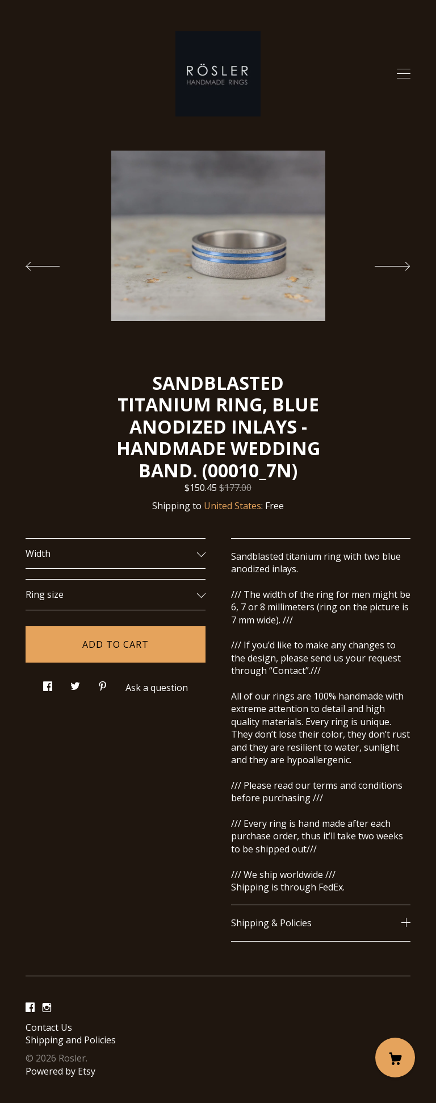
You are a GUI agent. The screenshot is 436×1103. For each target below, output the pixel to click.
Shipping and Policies (71, 1040)
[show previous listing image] (54, 263)
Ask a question (156, 687)
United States (232, 506)
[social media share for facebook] (47, 683)
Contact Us (49, 1027)
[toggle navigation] (403, 74)
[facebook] (30, 1008)
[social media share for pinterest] (102, 683)
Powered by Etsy (60, 1071)
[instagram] (47, 1008)
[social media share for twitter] (75, 683)
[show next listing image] (382, 263)
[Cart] (395, 1057)
